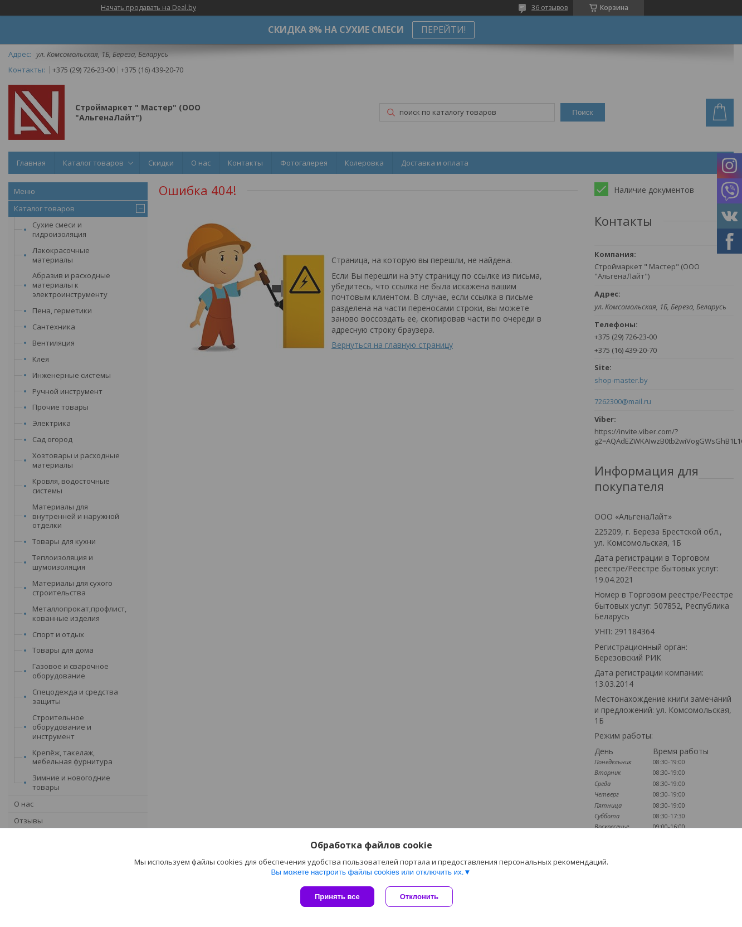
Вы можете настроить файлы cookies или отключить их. (367, 872)
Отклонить (419, 896)
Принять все (337, 896)
